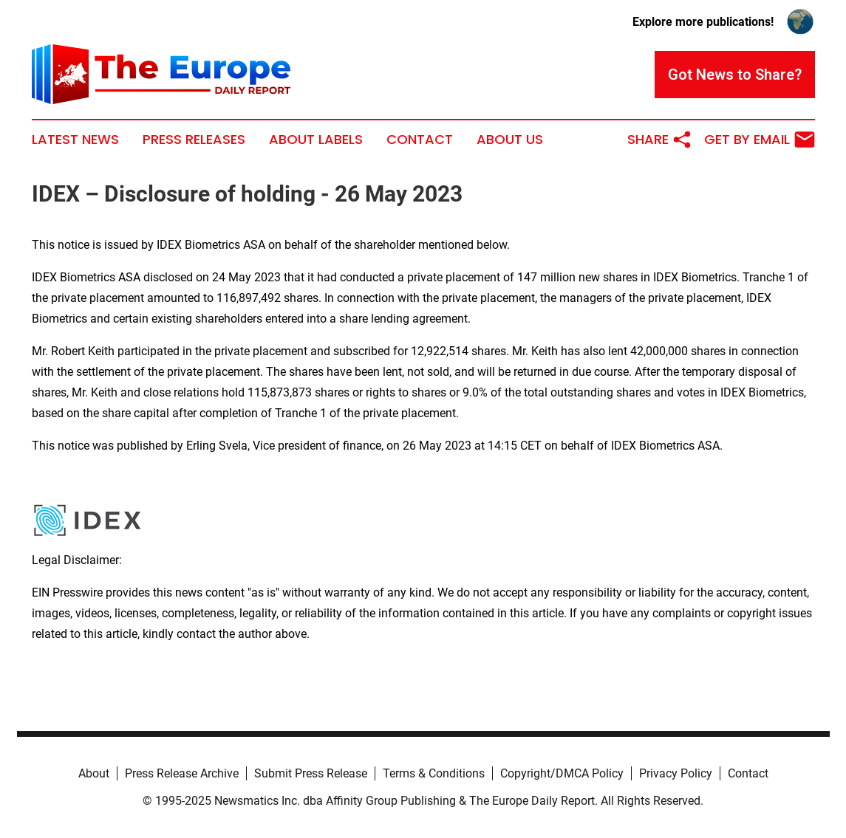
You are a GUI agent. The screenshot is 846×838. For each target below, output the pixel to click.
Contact (419, 139)
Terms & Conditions (434, 773)
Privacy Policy (675, 773)
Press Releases (194, 139)
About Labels (316, 139)
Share (659, 139)
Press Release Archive (182, 773)
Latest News (75, 139)
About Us (510, 139)
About (93, 773)
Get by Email (759, 139)
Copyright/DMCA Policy (562, 773)
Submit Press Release (310, 773)
